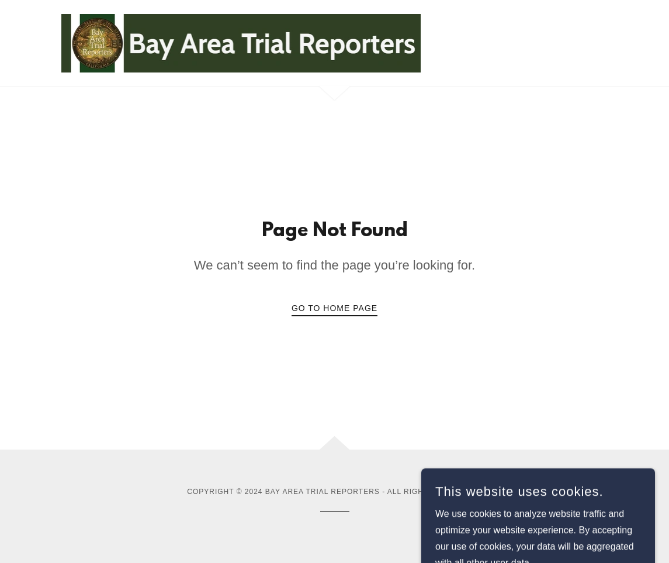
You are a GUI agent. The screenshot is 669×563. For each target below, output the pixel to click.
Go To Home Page (334, 308)
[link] (241, 42)
